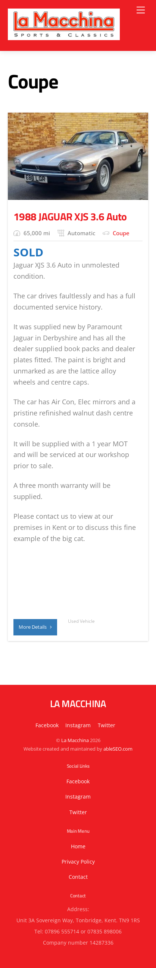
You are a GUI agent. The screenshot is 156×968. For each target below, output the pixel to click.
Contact (78, 876)
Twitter (78, 812)
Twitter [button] (106, 725)
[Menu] (140, 10)
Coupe (121, 233)
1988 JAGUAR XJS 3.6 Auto (70, 216)
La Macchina (75, 740)
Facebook (47, 725)
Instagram (78, 725)
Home (78, 846)
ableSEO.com (117, 748)
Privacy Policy (78, 861)
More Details (35, 627)
